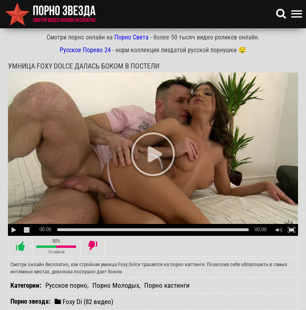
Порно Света (131, 37)
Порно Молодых (115, 285)
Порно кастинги (167, 285)
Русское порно (66, 285)
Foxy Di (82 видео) (84, 301)
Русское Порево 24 (85, 50)
